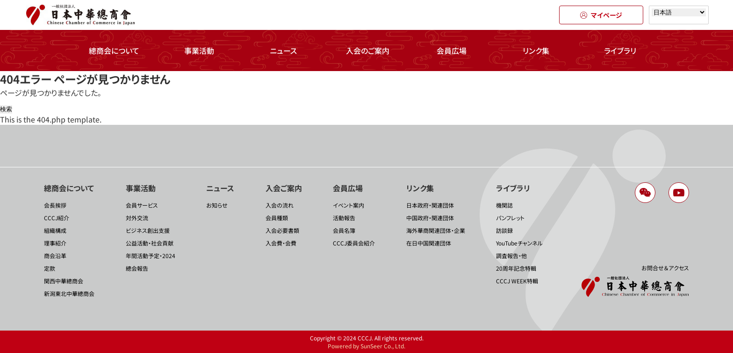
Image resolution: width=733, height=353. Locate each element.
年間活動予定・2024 (150, 255)
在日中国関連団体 (428, 243)
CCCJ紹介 (56, 218)
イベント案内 (348, 205)
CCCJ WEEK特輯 (517, 281)
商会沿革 (55, 255)
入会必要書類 (282, 230)
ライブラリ (620, 50)
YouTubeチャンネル (519, 243)
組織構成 (55, 230)
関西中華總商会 (63, 281)
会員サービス (142, 205)
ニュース (283, 50)
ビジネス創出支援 (148, 230)
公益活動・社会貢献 (149, 243)
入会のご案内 (367, 50)
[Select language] (679, 12)
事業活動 (199, 50)
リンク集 (536, 50)
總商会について (114, 50)
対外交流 (137, 218)
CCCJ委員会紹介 (354, 243)
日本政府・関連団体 (430, 205)
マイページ (601, 15)
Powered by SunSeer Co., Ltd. (366, 346)
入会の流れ (280, 205)
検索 (6, 109)
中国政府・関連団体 (430, 218)
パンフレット (510, 218)
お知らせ (217, 205)
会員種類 (277, 218)
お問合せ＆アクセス (665, 268)
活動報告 (344, 218)
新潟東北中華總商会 (69, 293)
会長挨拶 (55, 205)
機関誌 (504, 205)
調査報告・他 (511, 255)
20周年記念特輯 (516, 268)
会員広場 (452, 50)
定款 (49, 268)
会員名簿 (344, 230)
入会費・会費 (281, 243)
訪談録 (504, 230)
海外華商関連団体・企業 (435, 230)
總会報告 (137, 268)
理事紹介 (55, 243)
